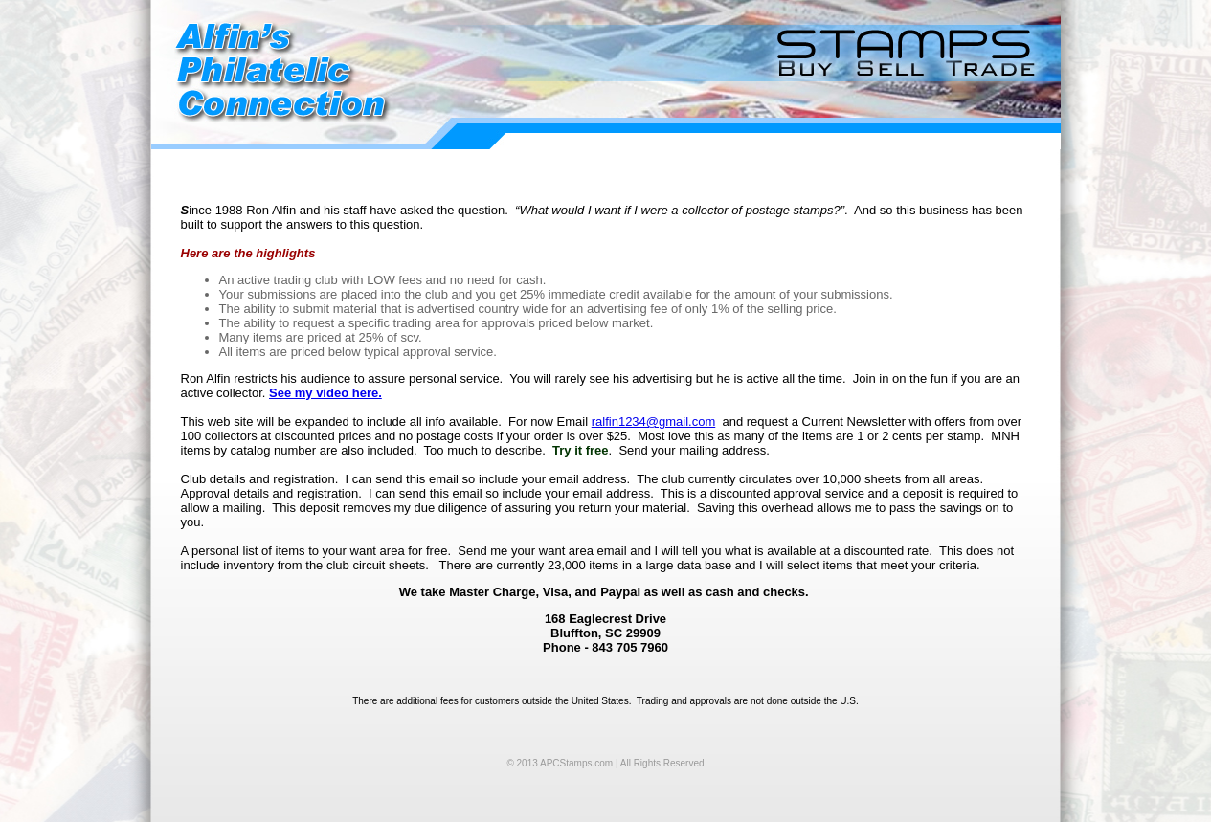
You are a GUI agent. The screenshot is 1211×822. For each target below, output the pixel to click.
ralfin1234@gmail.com (654, 421)
